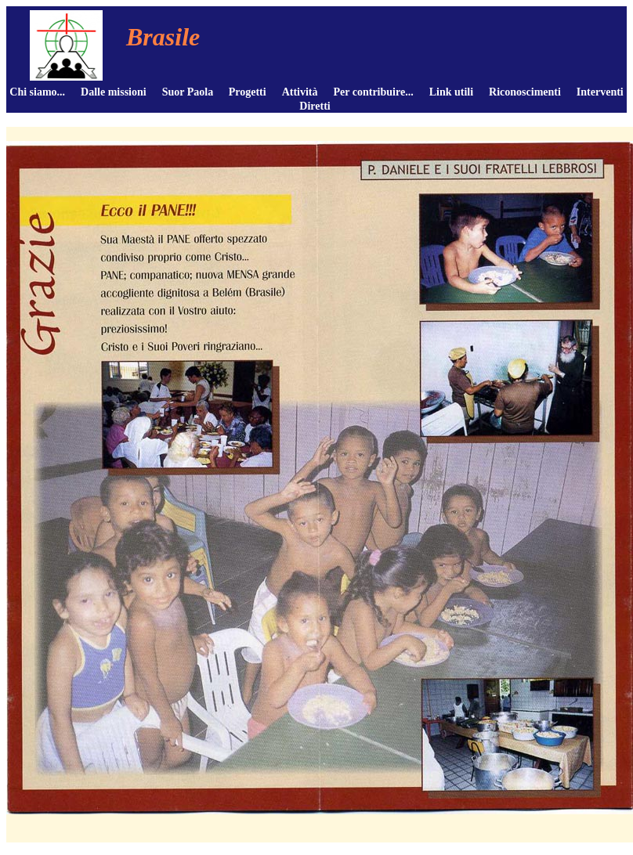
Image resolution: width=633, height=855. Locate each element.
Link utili (451, 92)
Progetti (247, 92)
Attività (300, 92)
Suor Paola (187, 92)
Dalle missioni (113, 92)
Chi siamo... (37, 92)
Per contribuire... (374, 92)
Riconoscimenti (525, 92)
